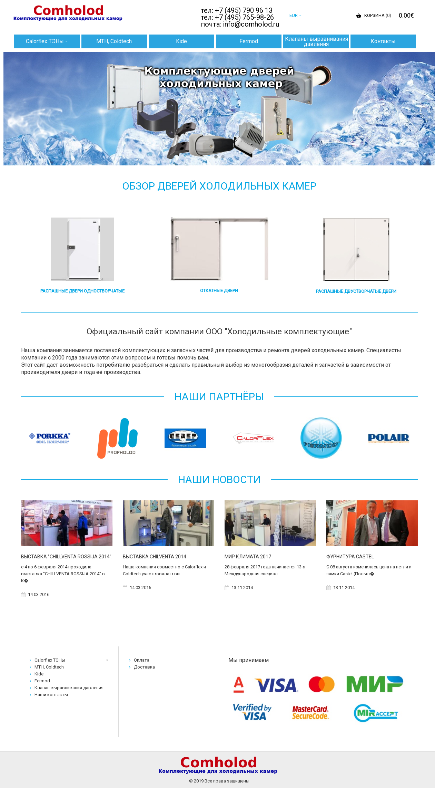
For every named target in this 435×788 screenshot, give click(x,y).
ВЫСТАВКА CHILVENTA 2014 (154, 556)
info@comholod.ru (251, 24)
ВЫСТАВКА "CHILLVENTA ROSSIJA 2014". (66, 556)
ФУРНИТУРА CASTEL (350, 556)
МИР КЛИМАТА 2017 (248, 556)
